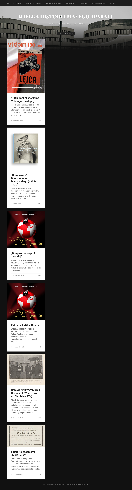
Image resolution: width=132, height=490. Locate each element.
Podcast (18, 3)
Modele (38, 3)
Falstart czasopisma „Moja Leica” (23, 453)
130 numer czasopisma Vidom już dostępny (25, 99)
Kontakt (111, 3)
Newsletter (84, 3)
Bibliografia (70, 3)
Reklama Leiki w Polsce (25, 325)
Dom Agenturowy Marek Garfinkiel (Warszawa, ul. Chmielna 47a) (25, 393)
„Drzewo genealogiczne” (53, 3)
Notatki (28, 3)
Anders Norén (84, 484)
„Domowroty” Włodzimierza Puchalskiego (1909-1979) (23, 180)
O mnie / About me (98, 3)
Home (9, 3)
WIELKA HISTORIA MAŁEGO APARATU (65, 16)
